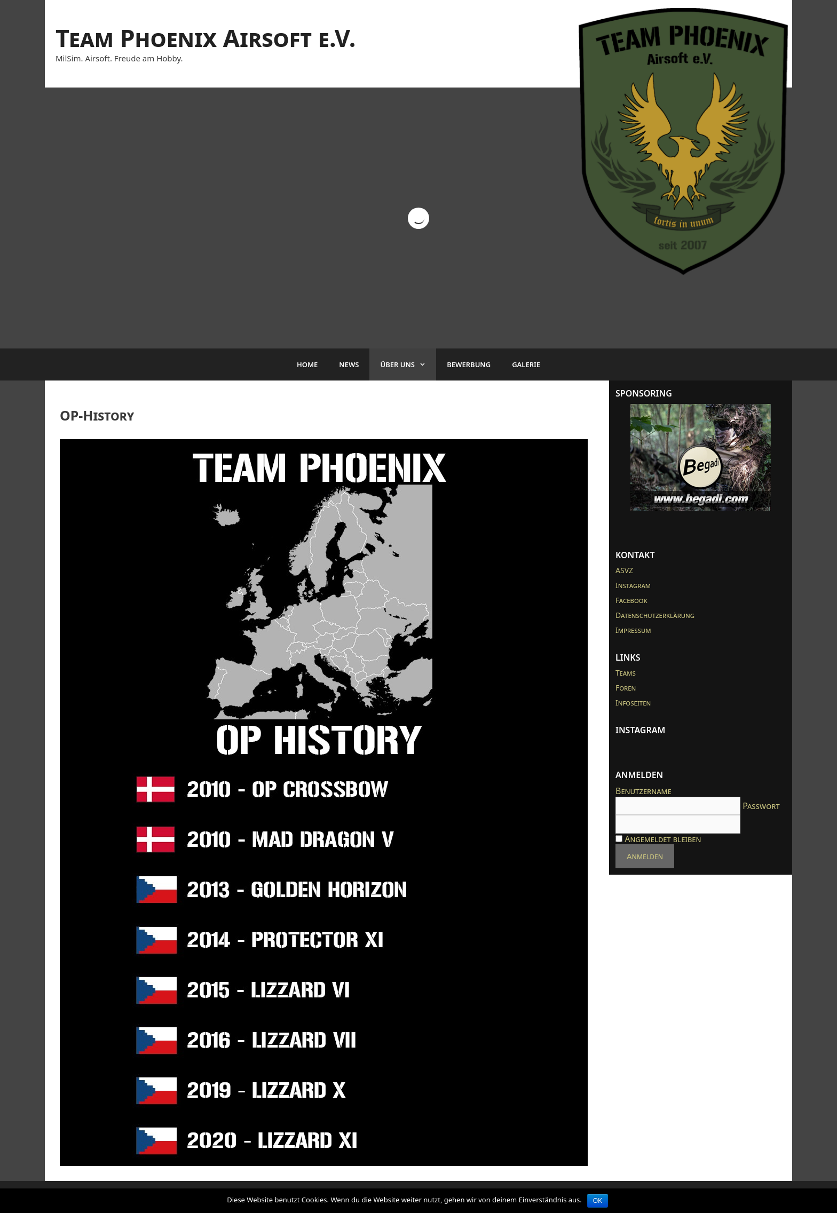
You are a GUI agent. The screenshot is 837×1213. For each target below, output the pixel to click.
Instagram (633, 585)
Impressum (633, 630)
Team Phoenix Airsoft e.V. (206, 37)
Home (307, 364)
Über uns (408, 364)
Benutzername (643, 791)
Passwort (761, 806)
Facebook (631, 600)
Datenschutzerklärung (654, 615)
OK (597, 1200)
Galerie (526, 364)
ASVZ (624, 570)
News (349, 364)
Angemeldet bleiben (658, 839)
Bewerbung (469, 364)
